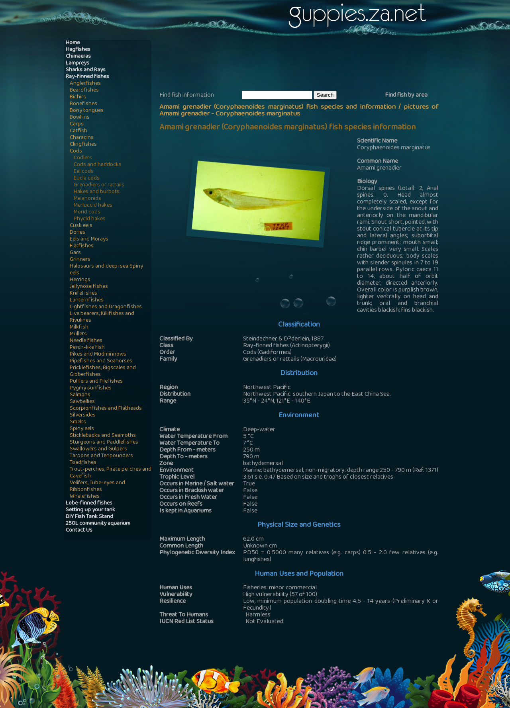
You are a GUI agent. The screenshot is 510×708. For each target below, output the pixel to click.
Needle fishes (86, 341)
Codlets (83, 158)
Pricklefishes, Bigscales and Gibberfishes (103, 371)
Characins (82, 138)
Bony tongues (87, 111)
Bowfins (80, 117)
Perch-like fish (87, 348)
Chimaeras (78, 57)
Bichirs (78, 97)
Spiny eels (82, 429)
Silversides (83, 415)
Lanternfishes (87, 300)
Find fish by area (406, 95)
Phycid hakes (90, 219)
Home (73, 43)
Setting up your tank (90, 510)
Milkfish (79, 327)
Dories (77, 233)
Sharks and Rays (86, 70)
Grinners (80, 260)
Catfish (78, 131)
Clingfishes (83, 145)
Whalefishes (85, 497)
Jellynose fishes (89, 287)
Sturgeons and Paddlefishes (104, 442)
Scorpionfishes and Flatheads (106, 409)
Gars (75, 253)
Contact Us (79, 530)
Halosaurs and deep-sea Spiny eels (106, 270)
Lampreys (77, 63)
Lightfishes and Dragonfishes (106, 307)
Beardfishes (84, 90)
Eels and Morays (89, 239)
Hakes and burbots (97, 192)
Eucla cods (87, 178)
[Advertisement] (304, 64)
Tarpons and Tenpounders (101, 456)
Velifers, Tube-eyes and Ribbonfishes (97, 486)
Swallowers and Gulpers (98, 449)
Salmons (80, 395)
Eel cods (84, 172)
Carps (77, 124)
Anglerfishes (85, 84)
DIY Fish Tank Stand (89, 517)
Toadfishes (83, 463)
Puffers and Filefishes (96, 381)
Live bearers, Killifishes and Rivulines (102, 317)
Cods (76, 151)
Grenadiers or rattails (99, 185)
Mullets (78, 334)
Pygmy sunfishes (91, 388)
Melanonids (87, 199)
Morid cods (87, 212)
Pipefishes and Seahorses (101, 361)
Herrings (80, 280)
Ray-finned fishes (87, 77)
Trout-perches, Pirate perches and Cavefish (110, 473)
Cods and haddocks (98, 165)
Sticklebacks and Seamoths (103, 436)
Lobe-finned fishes (89, 503)
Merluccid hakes (93, 205)
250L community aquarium (98, 524)
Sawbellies (82, 402)
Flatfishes (82, 246)
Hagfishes (78, 50)
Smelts (78, 422)
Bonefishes (83, 104)
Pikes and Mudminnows (98, 354)
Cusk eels (81, 226)
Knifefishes (83, 293)
